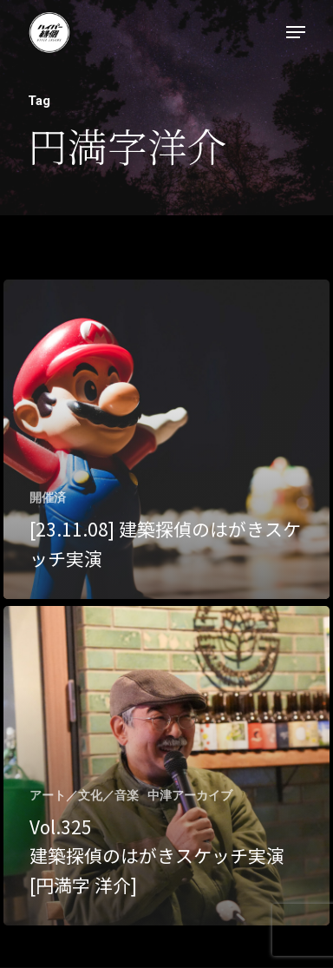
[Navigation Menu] (295, 32)
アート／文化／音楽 (84, 795)
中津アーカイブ (189, 795)
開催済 (47, 497)
